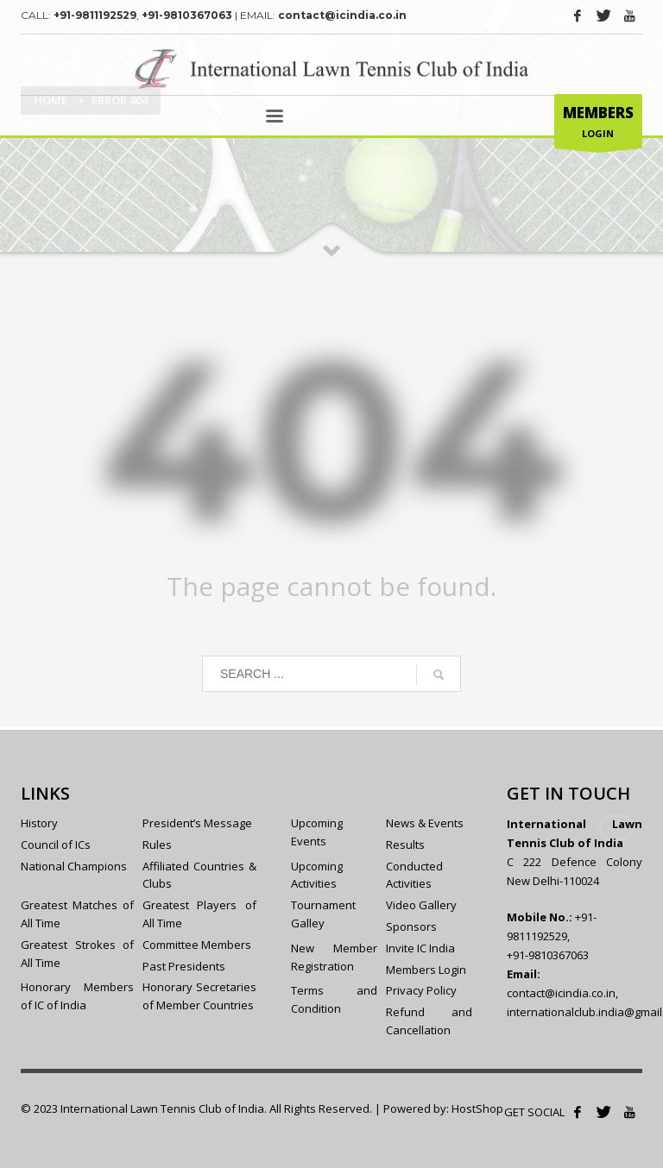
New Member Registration (334, 957)
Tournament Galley (323, 914)
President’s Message (197, 823)
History (39, 823)
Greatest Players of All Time (199, 914)
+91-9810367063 (187, 15)
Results (405, 844)
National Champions (74, 866)
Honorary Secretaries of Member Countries (199, 996)
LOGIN (598, 125)
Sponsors (411, 926)
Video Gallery (421, 905)
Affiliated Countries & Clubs (199, 875)
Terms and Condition (334, 999)
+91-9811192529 (95, 15)
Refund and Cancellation (429, 1021)
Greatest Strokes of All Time (77, 953)
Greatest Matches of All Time (77, 914)
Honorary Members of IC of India (77, 996)
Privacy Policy (421, 990)
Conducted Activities (414, 875)
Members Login (426, 969)
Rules (157, 844)
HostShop (477, 1108)
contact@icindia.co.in (342, 15)
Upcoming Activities (317, 875)
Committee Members (196, 944)
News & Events (425, 823)
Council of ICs (56, 844)
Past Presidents (183, 966)
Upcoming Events (317, 832)
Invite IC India (420, 948)
